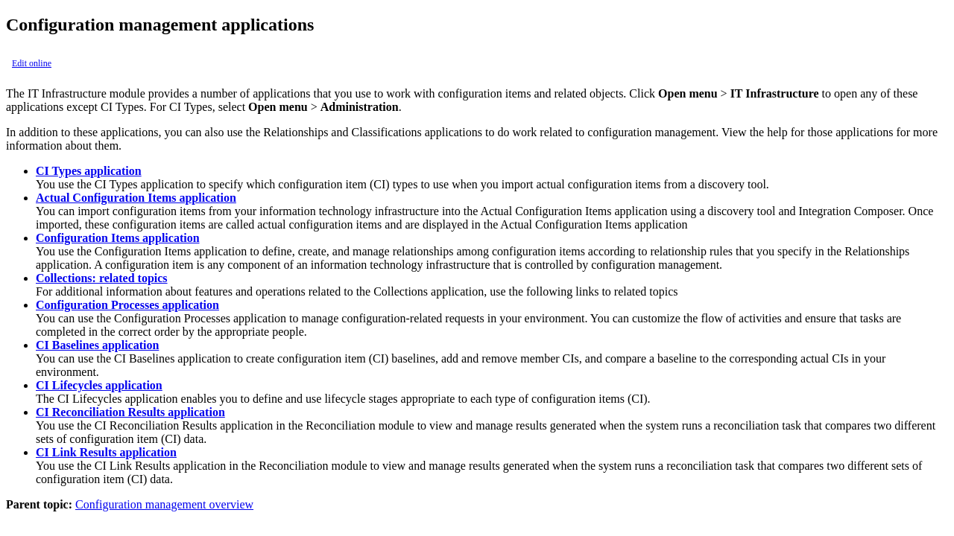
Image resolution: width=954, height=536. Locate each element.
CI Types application (89, 171)
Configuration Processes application (127, 305)
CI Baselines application (97, 345)
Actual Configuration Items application (136, 197)
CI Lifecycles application (99, 385)
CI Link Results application (106, 452)
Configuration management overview (164, 504)
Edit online (31, 63)
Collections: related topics (102, 278)
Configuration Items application (118, 238)
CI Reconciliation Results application (130, 412)
